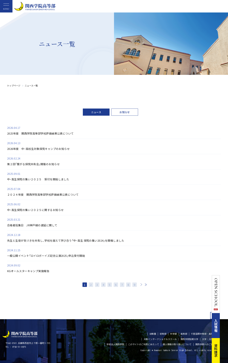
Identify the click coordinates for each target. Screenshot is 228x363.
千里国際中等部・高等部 (203, 334)
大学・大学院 (208, 339)
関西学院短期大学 (189, 339)
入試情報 (224, 325)
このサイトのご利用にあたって (143, 344)
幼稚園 (152, 334)
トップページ (13, 85)
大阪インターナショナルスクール (160, 339)
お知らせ (125, 112)
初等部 (163, 334)
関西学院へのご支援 (205, 344)
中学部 (173, 334)
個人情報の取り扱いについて (177, 344)
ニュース (96, 112)
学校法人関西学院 (115, 344)
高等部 (184, 334)
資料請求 (224, 350)
